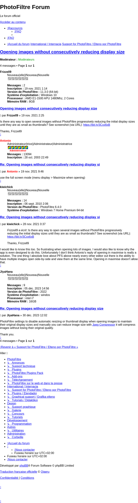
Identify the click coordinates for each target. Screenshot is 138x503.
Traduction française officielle (18, 471)
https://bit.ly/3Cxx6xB (96, 124)
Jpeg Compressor (103, 324)
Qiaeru (45, 471)
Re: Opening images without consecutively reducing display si (50, 164)
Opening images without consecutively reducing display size (62, 51)
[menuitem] (17, 31)
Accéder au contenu (13, 22)
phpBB (24, 465)
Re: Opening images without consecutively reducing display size (52, 308)
